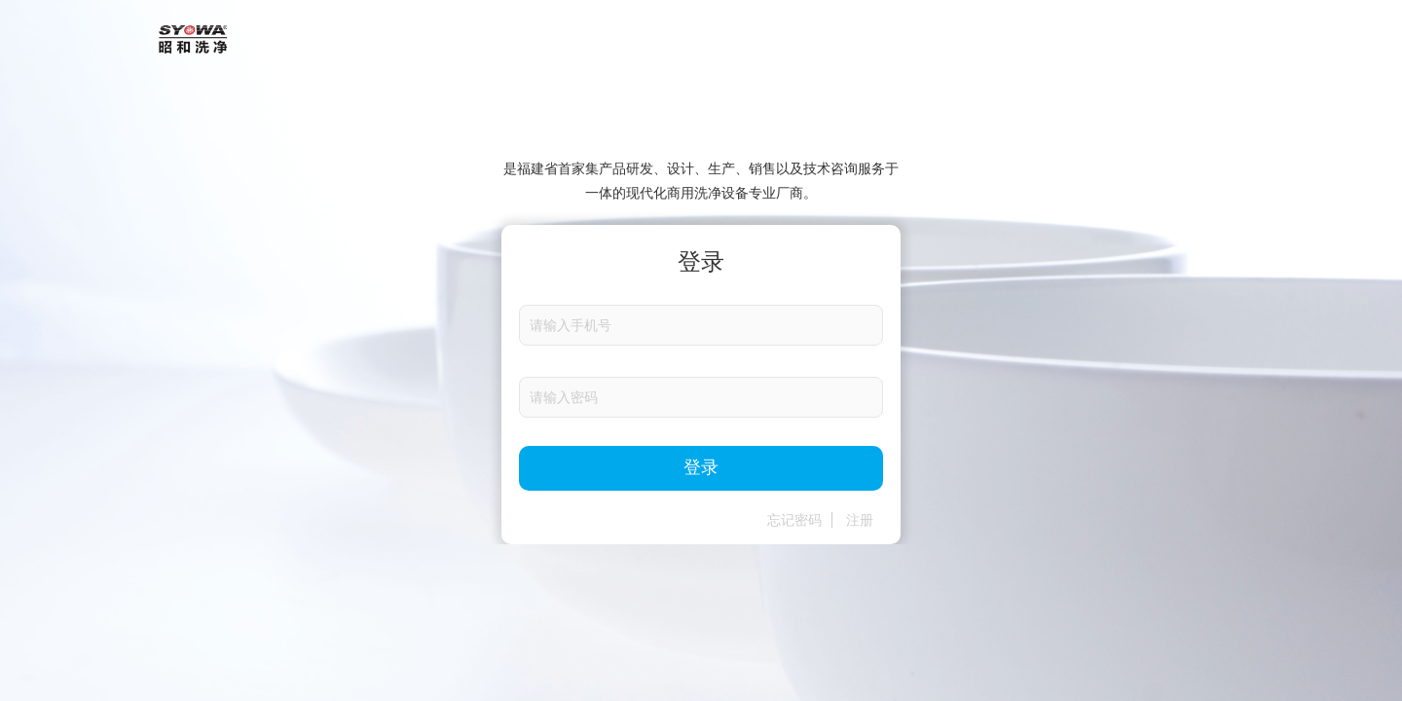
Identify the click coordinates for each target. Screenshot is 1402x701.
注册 (859, 520)
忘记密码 (794, 520)
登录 (701, 467)
